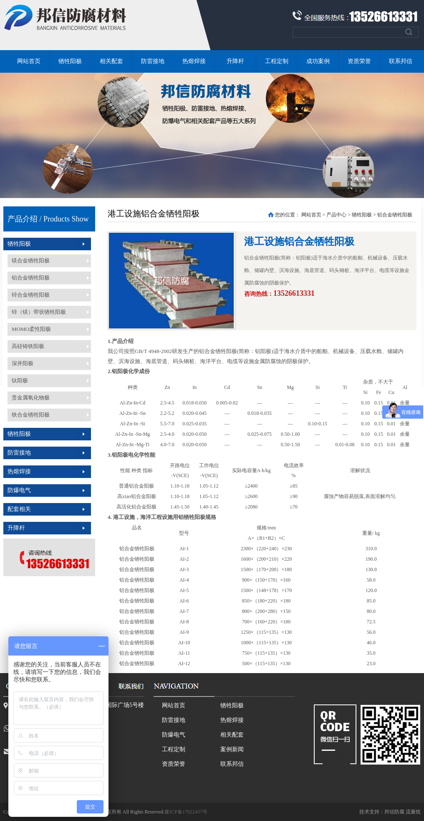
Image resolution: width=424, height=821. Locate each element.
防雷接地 (152, 61)
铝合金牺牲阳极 (31, 278)
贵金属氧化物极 (31, 397)
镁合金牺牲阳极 (31, 260)
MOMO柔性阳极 (31, 329)
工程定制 (276, 61)
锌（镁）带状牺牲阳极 (39, 312)
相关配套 (111, 61)
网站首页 (28, 61)
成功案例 (318, 61)
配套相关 (19, 509)
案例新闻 (232, 749)
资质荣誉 (359, 61)
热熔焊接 (194, 61)
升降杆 (235, 61)
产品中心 (336, 215)
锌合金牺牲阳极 (31, 295)
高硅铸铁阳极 (28, 346)
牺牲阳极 (70, 61)
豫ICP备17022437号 (185, 812)
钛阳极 (20, 380)
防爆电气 (19, 490)
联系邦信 (400, 61)
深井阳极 (22, 363)
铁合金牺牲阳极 (31, 415)
